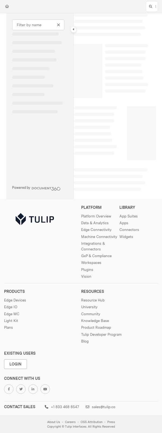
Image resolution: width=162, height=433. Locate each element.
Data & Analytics (95, 223)
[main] (115, 106)
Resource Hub (93, 300)
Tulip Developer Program (101, 334)
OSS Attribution (91, 422)
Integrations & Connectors (93, 246)
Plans (8, 327)
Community (90, 314)
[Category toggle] (73, 29)
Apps (123, 223)
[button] (152, 6)
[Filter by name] (38, 24)
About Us (53, 422)
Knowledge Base (95, 320)
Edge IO (10, 307)
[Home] (7, 6)
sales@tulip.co (100, 407)
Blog (85, 341)
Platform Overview (96, 216)
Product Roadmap (96, 327)
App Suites (128, 216)
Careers (70, 422)
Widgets (126, 236)
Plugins (87, 269)
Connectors (129, 229)
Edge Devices (15, 300)
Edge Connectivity (96, 229)
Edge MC (11, 314)
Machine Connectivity (99, 236)
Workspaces (91, 262)
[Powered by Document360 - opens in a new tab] (36, 188)
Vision (86, 276)
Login (15, 364)
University (89, 307)
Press (111, 422)
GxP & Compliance (96, 256)
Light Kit (11, 320)
